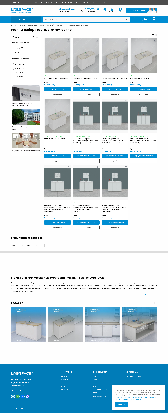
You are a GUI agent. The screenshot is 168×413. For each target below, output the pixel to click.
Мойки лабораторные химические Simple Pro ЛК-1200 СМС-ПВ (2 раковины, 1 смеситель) (57, 208)
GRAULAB (29, 245)
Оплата (46, 2)
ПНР (61, 2)
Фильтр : (16, 37)
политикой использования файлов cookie (132, 397)
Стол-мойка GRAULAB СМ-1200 (114, 78)
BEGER (95, 393)
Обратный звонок (91, 11)
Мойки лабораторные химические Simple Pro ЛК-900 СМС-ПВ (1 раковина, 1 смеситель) (114, 142)
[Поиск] (127, 19)
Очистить (36, 37)
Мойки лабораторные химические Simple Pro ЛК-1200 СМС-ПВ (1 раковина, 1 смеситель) (143, 142)
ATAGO (95, 386)
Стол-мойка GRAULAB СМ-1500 (142, 78)
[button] (26, 19)
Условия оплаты (132, 383)
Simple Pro (40, 245)
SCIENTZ (96, 376)
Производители (36, 2)
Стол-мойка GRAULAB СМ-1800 (56, 139)
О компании (15, 2)
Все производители (100, 396)
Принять (121, 404)
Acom (95, 383)
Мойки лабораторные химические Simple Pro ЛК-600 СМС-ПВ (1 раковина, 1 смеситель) (85, 142)
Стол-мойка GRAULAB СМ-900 (85, 78)
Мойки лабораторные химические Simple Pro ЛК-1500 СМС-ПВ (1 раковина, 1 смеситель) (86, 208)
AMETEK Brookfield (100, 389)
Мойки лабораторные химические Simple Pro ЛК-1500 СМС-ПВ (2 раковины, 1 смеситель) (115, 208)
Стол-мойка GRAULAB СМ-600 (56, 78)
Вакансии (105, 2)
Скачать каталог (143, 354)
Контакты (25, 2)
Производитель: (17, 245)
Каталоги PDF (95, 2)
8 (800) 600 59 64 (92, 9)
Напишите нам (64, 11)
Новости (85, 2)
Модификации (58, 89)
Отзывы (77, 2)
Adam (95, 380)
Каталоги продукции (133, 376)
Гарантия (68, 2)
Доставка (54, 2)
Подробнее (57, 94)
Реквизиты (64, 389)
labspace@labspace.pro (68, 9)
